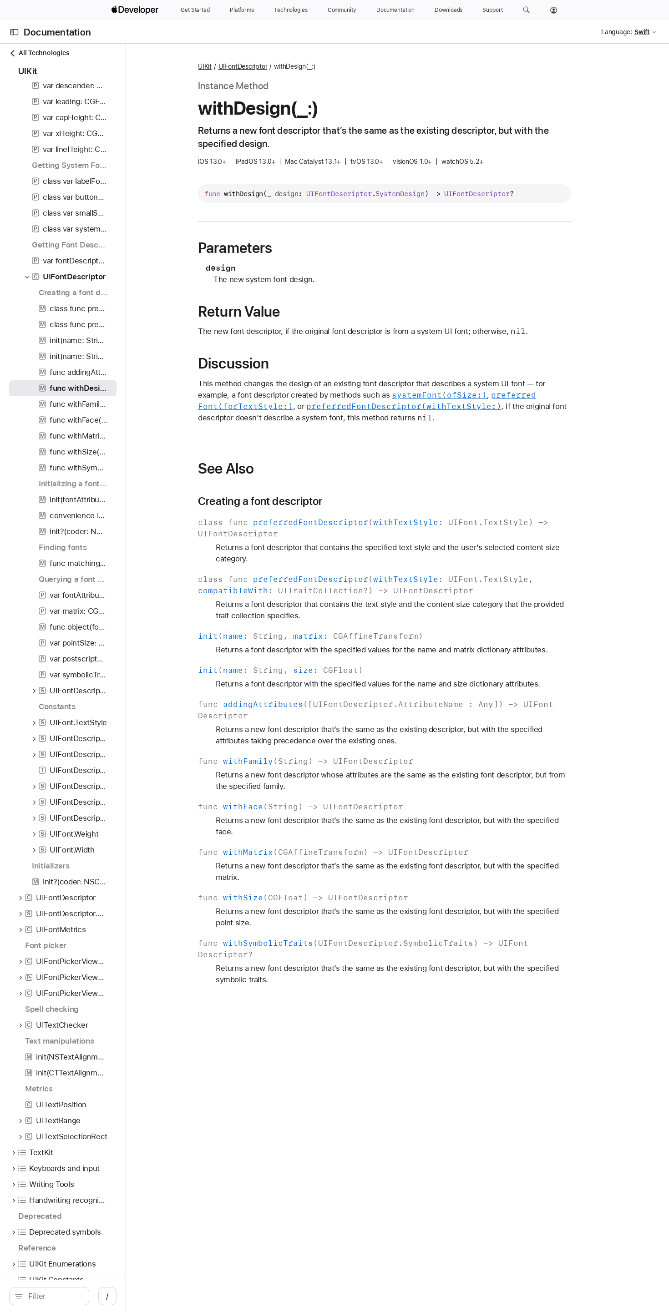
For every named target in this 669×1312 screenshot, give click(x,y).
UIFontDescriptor (293, 66)
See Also (276, 468)
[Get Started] (195, 10)
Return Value (289, 311)
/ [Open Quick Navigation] (182, 1296)
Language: (616, 31)
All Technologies (39, 53)
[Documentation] (395, 10)
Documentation (57, 32)
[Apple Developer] (136, 10)
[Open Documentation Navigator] (14, 32)
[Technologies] (290, 10)
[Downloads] (448, 10)
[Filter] (91, 1296)
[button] (526, 10)
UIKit (255, 66)
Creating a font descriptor (310, 501)
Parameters (285, 248)
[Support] (492, 10)
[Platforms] (242, 10)
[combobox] (91, 1296)
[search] (86, 1296)
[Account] (553, 10)
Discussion (283, 363)
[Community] (342, 10)
